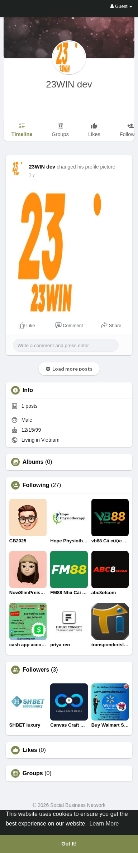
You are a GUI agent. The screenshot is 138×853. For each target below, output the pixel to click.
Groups (33, 773)
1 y (32, 174)
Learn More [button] (104, 824)
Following (36, 485)
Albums (33, 462)
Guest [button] (121, 6)
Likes (30, 750)
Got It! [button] (68, 844)
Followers (36, 670)
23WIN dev (69, 84)
